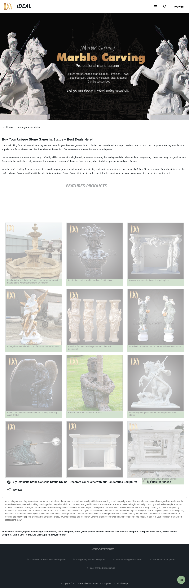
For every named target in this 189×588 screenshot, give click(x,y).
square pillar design (33, 531)
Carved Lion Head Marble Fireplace (49, 559)
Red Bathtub (50, 531)
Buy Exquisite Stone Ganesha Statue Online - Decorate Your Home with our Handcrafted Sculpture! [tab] (72, 482)
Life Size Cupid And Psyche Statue (49, 535)
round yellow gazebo (85, 531)
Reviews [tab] (14, 490)
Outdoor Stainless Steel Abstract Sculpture (117, 531)
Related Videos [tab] (159, 482)
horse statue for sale (12, 531)
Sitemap (124, 583)
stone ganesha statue (29, 127)
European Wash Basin (150, 531)
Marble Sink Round (22, 535)
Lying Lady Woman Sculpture (91, 559)
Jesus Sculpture (65, 531)
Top (181, 580)
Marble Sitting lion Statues (130, 559)
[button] (155, 7)
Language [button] (178, 6)
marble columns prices (165, 559)
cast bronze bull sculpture (103, 568)
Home (9, 127)
